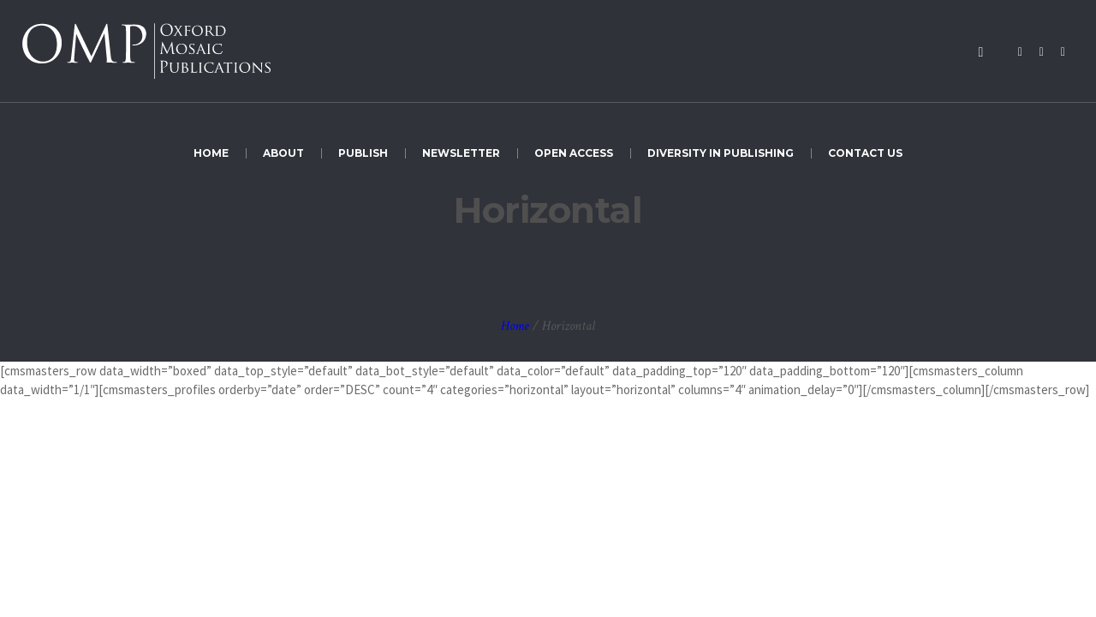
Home (515, 326)
